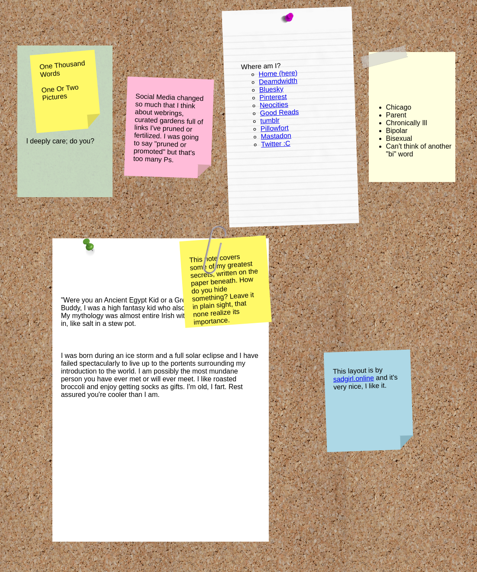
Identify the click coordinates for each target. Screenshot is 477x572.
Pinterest (273, 97)
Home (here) (277, 73)
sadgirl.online (353, 378)
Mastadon (276, 136)
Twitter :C (275, 144)
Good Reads (279, 112)
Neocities (274, 105)
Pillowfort (275, 128)
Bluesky (271, 89)
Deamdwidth (278, 81)
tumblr (270, 121)
